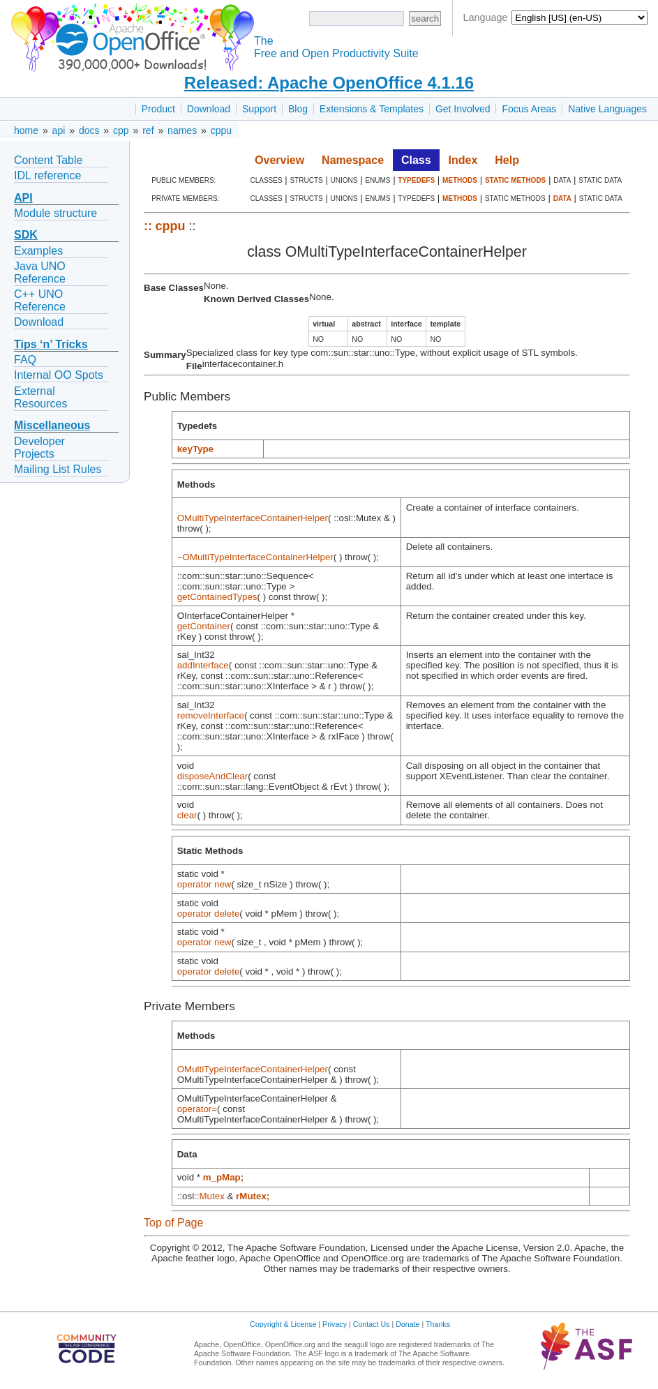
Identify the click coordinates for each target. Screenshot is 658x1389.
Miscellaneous (52, 425)
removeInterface (210, 715)
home (26, 130)
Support (259, 108)
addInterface (203, 665)
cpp (121, 130)
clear (187, 815)
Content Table (48, 160)
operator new (204, 884)
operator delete (208, 913)
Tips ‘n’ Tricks (51, 344)
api (59, 130)
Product (158, 108)
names (182, 130)
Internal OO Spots (58, 375)
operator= (197, 1109)
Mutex (212, 1196)
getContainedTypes (217, 597)
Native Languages (607, 108)
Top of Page (173, 1223)
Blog (298, 108)
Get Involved (463, 108)
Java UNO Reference (40, 272)
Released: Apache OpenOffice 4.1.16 (329, 82)
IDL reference (47, 175)
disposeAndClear (212, 776)
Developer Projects (39, 447)
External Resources (40, 397)
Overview (279, 160)
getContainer (203, 626)
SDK (26, 235)
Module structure (55, 213)
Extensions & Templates (372, 108)
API (23, 198)
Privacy (334, 1324)
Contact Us (371, 1324)
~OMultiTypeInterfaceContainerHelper (255, 557)
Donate (407, 1324)
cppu (221, 130)
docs (89, 130)
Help (507, 160)
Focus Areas (529, 108)
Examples (38, 251)
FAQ (25, 360)
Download (208, 108)
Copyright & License (283, 1324)
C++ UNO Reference (40, 300)
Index (463, 160)
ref (148, 130)
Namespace (353, 160)
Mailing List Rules (57, 469)
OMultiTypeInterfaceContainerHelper (252, 518)
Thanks (438, 1324)
